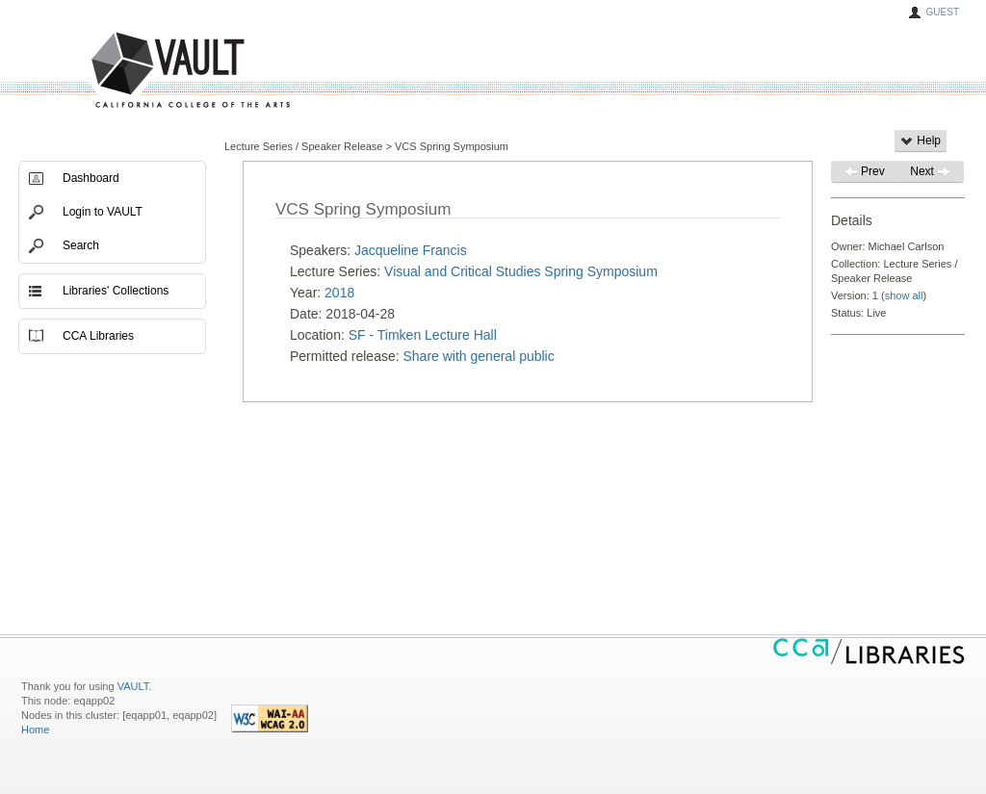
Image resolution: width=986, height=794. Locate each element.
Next (930, 171)
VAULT (117, 70)
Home (35, 729)
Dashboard (91, 178)
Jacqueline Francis (410, 250)
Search (81, 245)
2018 (339, 292)
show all (904, 295)
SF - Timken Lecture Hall (423, 335)
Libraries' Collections (116, 290)
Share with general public (479, 356)
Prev (864, 171)
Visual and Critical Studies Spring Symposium (521, 271)
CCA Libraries (98, 336)
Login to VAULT (103, 211)
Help (920, 140)
